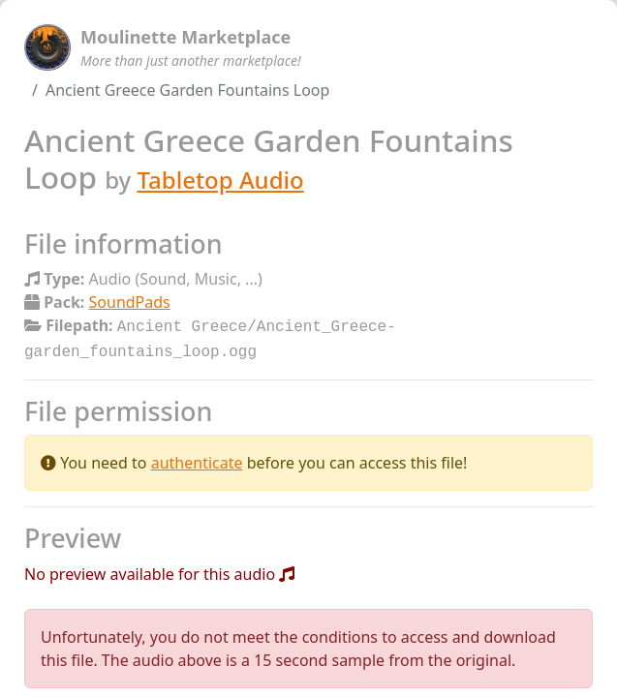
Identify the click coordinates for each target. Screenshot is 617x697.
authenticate (197, 459)
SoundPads (129, 302)
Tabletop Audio (220, 180)
